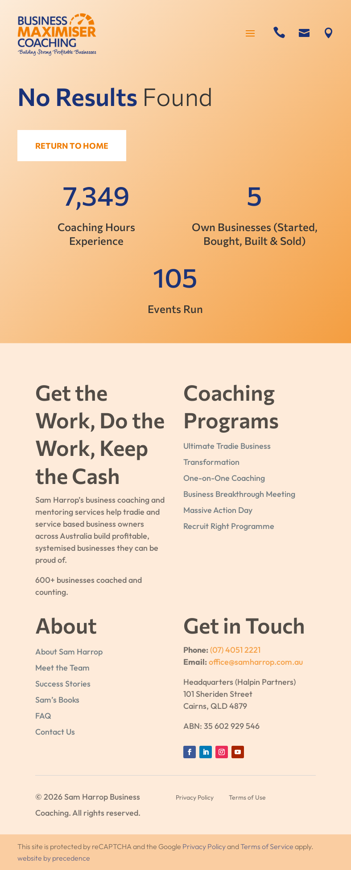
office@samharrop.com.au (256, 662)
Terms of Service (266, 846)
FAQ (43, 716)
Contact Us (55, 732)
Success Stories (63, 684)
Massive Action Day (217, 510)
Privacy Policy (204, 846)
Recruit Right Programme (228, 526)
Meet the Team (62, 668)
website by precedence (53, 858)
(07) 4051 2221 (235, 650)
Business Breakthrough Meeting (239, 494)
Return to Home (74, 145)
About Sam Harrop (69, 651)
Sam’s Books (57, 700)
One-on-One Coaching (224, 478)
